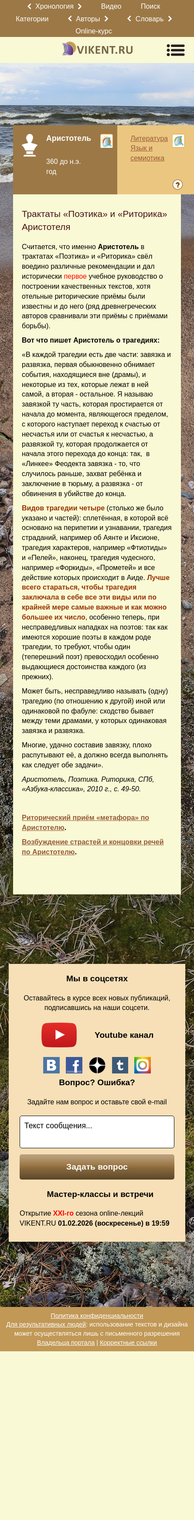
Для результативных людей (46, 1324)
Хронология (54, 6)
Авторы (88, 19)
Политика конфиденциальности (97, 1315)
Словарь (149, 19)
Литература (149, 138)
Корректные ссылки (128, 1342)
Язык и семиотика (147, 153)
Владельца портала (66, 1342)
